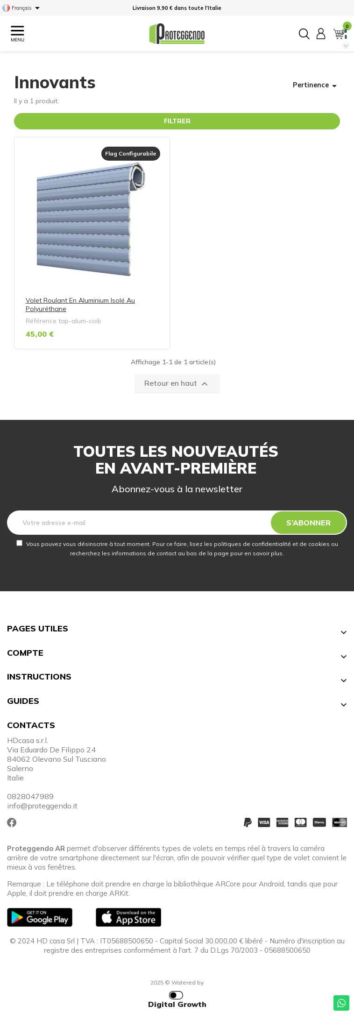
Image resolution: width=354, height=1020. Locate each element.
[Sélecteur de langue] (22, 8)
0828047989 (30, 796)
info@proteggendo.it (42, 805)
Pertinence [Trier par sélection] (316, 86)
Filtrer (177, 121)
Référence (41, 321)
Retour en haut (177, 384)
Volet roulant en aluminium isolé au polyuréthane (80, 304)
